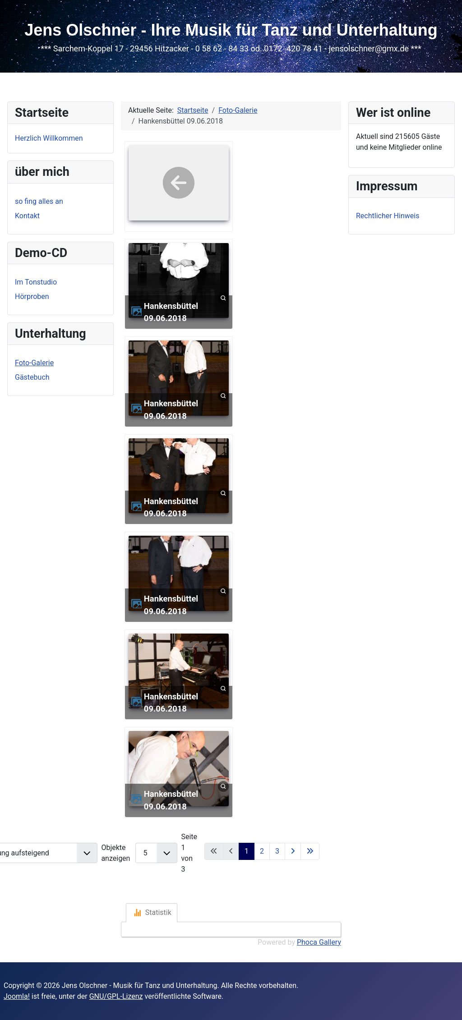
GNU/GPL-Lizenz (116, 996)
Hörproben (32, 296)
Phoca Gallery (319, 942)
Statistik (152, 912)
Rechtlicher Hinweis (387, 215)
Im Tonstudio (36, 282)
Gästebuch (32, 377)
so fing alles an (39, 201)
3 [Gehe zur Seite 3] (277, 851)
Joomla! (17, 996)
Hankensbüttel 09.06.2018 (171, 312)
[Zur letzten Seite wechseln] (309, 851)
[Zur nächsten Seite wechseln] (293, 851)
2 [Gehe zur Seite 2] (262, 851)
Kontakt (27, 215)
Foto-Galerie (34, 362)
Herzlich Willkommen (49, 138)
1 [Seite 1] (247, 851)
